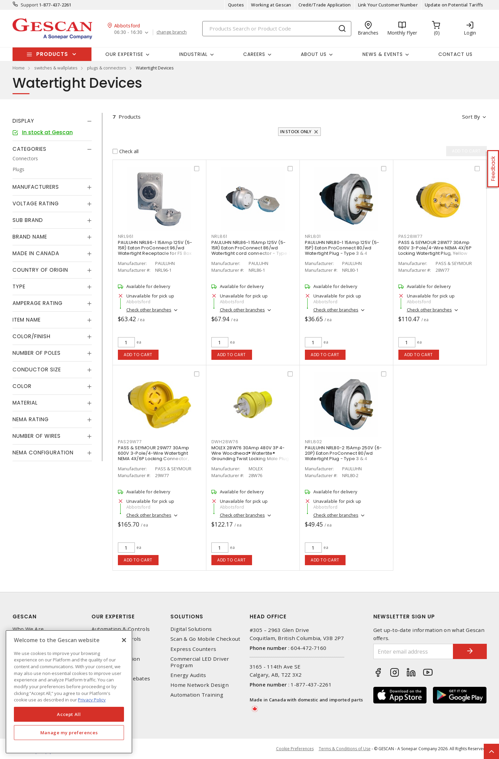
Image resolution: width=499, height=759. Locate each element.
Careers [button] (254, 54)
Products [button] (52, 54)
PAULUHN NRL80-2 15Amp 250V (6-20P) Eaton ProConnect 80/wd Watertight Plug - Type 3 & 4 (343, 453)
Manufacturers (36, 186)
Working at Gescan (271, 5)
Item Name (27, 319)
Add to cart (138, 354)
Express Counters (193, 649)
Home (19, 68)
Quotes (236, 5)
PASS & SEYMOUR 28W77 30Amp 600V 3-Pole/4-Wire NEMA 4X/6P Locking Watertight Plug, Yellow (435, 248)
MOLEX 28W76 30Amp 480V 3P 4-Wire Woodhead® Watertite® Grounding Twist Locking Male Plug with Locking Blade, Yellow (250, 456)
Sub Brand (28, 220)
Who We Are (28, 629)
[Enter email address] (413, 651)
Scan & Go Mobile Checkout (205, 639)
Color (22, 386)
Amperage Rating (38, 303)
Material (25, 402)
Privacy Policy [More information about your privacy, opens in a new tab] (92, 700)
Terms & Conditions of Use (345, 749)
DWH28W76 (224, 442)
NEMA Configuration (43, 452)
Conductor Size (37, 369)
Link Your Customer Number (388, 5)
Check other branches (148, 310)
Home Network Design (199, 685)
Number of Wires (37, 435)
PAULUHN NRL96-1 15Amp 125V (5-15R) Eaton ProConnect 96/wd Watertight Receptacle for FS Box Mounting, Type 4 (155, 251)
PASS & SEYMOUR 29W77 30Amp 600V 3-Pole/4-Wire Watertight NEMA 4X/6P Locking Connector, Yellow (153, 456)
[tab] (52, 121)
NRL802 (314, 442)
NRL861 (219, 236)
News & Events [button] (382, 54)
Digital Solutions (191, 629)
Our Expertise (113, 616)
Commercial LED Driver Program (199, 662)
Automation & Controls (120, 629)
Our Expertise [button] (124, 54)
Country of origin (40, 269)
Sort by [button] (471, 116)
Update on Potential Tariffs (454, 5)
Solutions (186, 616)
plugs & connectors (106, 68)
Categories (29, 148)
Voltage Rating (36, 203)
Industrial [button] (193, 54)
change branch (172, 32)
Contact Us (455, 54)
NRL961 (126, 236)
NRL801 (313, 236)
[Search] (276, 28)
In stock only (295, 132)
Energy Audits (188, 675)
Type (19, 286)
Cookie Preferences (295, 749)
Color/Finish (31, 336)
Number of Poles (37, 352)
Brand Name (30, 236)
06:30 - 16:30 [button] (128, 32)
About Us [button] (314, 54)
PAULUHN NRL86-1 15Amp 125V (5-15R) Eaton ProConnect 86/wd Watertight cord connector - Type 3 (251, 248)
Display (23, 120)
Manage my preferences (69, 733)
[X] (124, 640)
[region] (68, 692)
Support (29, 5)
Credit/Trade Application (324, 5)
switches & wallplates (56, 68)
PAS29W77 (130, 442)
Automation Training (196, 695)
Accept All (69, 714)
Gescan (25, 616)
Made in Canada (36, 253)
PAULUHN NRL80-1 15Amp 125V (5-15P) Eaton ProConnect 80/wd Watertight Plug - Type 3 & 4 (342, 248)
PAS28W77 (410, 236)
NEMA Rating (31, 419)
